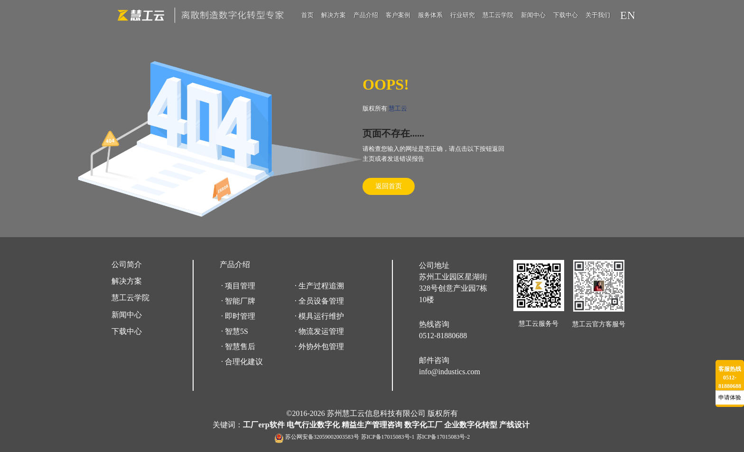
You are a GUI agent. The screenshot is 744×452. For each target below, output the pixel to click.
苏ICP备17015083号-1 (388, 437)
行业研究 (462, 14)
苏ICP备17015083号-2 (443, 437)
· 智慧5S (234, 331)
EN (627, 15)
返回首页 (388, 186)
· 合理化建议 (242, 362)
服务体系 (430, 14)
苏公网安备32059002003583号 (322, 437)
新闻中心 (533, 14)
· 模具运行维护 (319, 316)
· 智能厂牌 (238, 301)
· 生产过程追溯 (319, 286)
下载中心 (565, 14)
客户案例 (398, 14)
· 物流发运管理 (319, 331)
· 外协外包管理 (319, 346)
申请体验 (729, 397)
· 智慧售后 (238, 346)
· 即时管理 (238, 316)
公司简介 (127, 264)
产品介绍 (365, 14)
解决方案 (333, 14)
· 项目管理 (238, 286)
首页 (307, 14)
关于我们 (598, 14)
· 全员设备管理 (319, 301)
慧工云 (398, 108)
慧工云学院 (498, 14)
